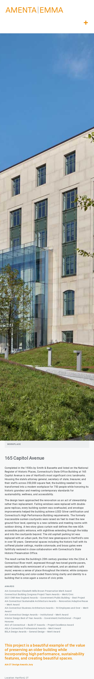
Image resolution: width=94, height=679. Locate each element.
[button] (85, 22)
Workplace (14, 444)
